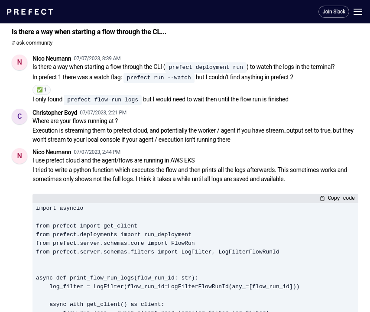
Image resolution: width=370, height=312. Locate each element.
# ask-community (32, 42)
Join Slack (333, 12)
